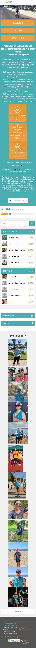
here (22, 165)
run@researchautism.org (10, 637)
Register (18, 23)
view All (18, 611)
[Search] (32, 223)
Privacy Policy (24, 643)
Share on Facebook (18, 201)
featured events (18, 169)
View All (31, 232)
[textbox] (18, 223)
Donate (18, 30)
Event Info (18, 38)
